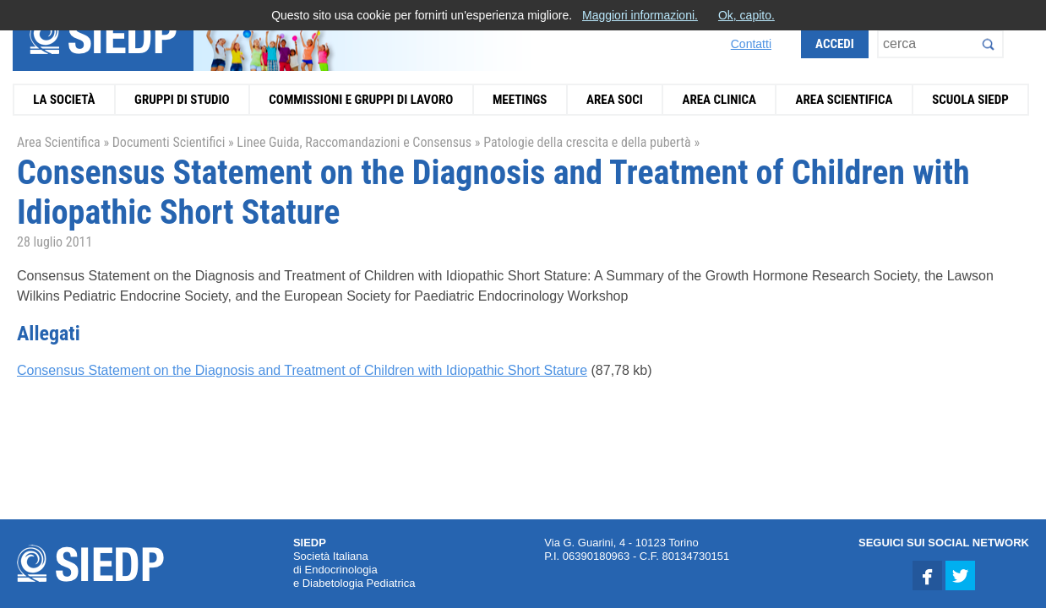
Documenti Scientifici (169, 142)
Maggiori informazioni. (640, 15)
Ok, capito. (746, 15)
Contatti (751, 44)
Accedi (834, 44)
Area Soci (614, 99)
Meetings (520, 99)
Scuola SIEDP (970, 99)
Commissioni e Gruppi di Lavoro (361, 99)
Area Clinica (719, 99)
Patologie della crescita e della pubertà (587, 142)
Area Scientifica (844, 99)
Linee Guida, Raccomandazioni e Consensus (354, 142)
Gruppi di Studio (182, 99)
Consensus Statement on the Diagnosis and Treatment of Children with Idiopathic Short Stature (302, 370)
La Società (64, 99)
